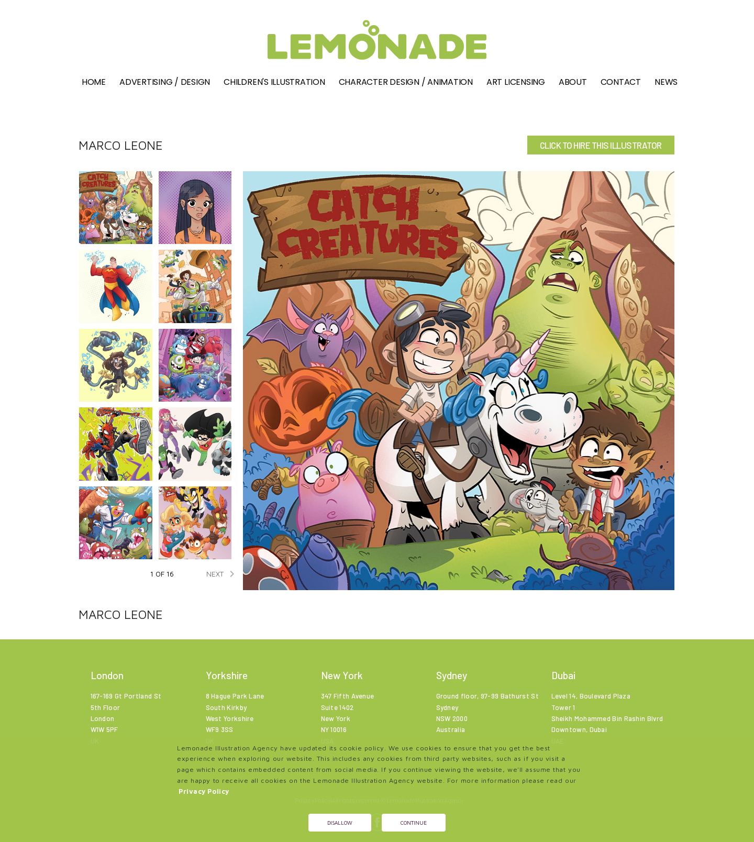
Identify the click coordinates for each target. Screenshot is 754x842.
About (573, 82)
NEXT (222, 574)
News (666, 82)
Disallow (339, 822)
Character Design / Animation (406, 82)
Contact (621, 82)
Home (94, 82)
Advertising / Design (164, 82)
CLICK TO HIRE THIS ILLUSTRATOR (601, 145)
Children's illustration (274, 82)
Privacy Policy (204, 791)
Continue (414, 822)
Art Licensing (515, 82)
